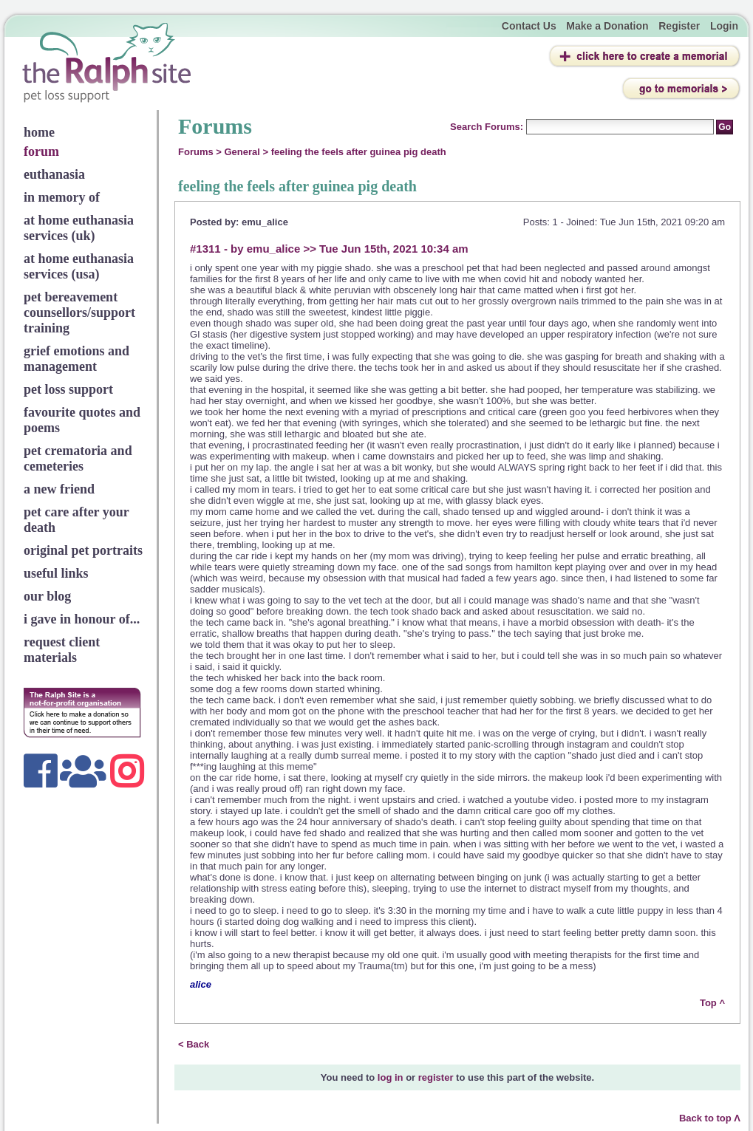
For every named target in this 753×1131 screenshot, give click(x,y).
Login (724, 26)
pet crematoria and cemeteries (78, 458)
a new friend (59, 489)
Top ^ (712, 1002)
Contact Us (529, 26)
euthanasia (54, 174)
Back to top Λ (709, 1118)
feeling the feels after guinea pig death (358, 151)
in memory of (62, 197)
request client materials (62, 650)
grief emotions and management (76, 359)
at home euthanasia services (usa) (79, 266)
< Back (193, 1044)
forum (41, 151)
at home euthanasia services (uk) (79, 228)
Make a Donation (607, 26)
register (436, 1077)
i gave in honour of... (82, 619)
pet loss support (68, 389)
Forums (196, 151)
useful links (56, 573)
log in (390, 1077)
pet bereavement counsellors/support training (79, 312)
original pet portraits (83, 550)
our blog (47, 596)
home (39, 132)
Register (679, 26)
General (242, 151)
